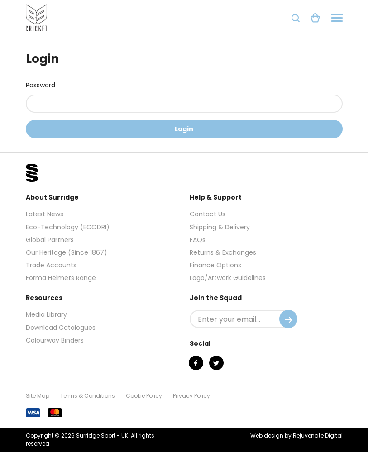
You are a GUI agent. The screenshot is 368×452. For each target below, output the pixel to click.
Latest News (44, 214)
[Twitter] (216, 363)
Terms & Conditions (87, 396)
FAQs (198, 239)
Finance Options (215, 265)
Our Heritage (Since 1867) (66, 252)
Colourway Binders (55, 340)
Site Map (37, 396)
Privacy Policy (191, 396)
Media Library (46, 314)
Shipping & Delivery (220, 227)
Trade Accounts (51, 265)
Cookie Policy (144, 396)
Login (184, 128)
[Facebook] (196, 363)
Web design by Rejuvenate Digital (296, 435)
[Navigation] (336, 17)
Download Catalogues (61, 327)
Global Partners (50, 239)
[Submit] (288, 319)
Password (40, 85)
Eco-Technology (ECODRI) (68, 227)
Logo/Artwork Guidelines (228, 277)
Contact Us (207, 214)
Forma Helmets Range (61, 277)
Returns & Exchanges (223, 252)
